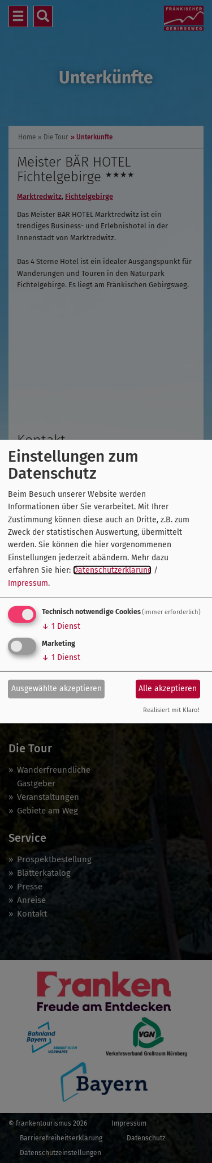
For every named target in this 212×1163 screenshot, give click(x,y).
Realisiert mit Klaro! (171, 710)
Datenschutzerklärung (112, 570)
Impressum (28, 582)
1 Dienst (61, 626)
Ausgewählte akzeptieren (56, 688)
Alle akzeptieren (168, 688)
